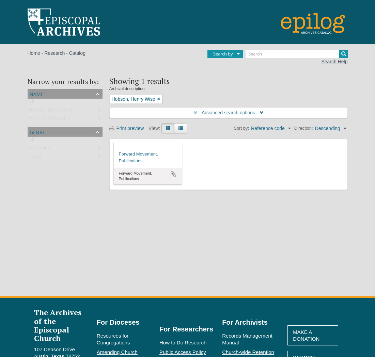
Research (54, 53)
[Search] (297, 54)
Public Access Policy (182, 352)
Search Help (334, 61)
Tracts (35, 157)
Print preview (126, 128)
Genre (37, 131)
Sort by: (241, 128)
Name (37, 93)
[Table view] (180, 128)
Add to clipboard (173, 174)
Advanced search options (228, 112)
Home (34, 53)
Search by (223, 54)
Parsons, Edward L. (50, 119)
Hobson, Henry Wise (51, 111)
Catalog (77, 53)
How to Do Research (182, 342)
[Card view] (167, 128)
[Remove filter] (158, 99)
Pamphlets (40, 149)
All (31, 103)
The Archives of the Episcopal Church (57, 325)
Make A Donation (306, 335)
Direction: (303, 128)
